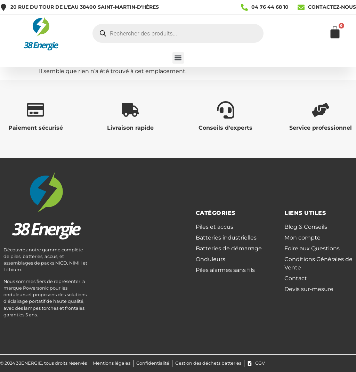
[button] (178, 58)
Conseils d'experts (225, 127)
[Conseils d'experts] (225, 110)
